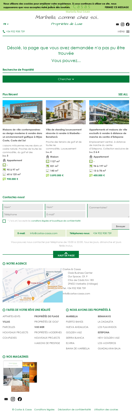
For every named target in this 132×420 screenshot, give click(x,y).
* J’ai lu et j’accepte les (44, 220)
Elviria (70, 343)
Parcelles (9, 327)
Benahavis (104, 316)
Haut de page (66, 254)
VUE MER (39, 326)
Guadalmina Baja (109, 348)
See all (123, 94)
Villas (6, 321)
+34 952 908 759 (14, 31)
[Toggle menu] (119, 32)
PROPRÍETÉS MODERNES (48, 332)
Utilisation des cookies (106, 409)
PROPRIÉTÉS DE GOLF (46, 321)
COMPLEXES (10, 337)
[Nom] (23, 207)
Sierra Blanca (75, 337)
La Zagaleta (105, 321)
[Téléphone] (23, 214)
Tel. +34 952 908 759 (74, 288)
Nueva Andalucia (77, 327)
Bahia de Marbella (78, 348)
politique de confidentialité (67, 220)
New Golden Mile (109, 337)
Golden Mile (74, 332)
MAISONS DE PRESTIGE (47, 343)
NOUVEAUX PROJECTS (15, 332)
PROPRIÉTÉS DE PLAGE (46, 316)
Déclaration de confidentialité (74, 409)
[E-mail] (65, 214)
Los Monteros (107, 343)
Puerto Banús (74, 321)
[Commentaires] (108, 211)
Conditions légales (44, 409)
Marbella (72, 316)
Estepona (103, 332)
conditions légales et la (42, 220)
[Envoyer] (120, 226)
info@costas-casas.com (76, 293)
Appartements (11, 316)
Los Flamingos (107, 327)
